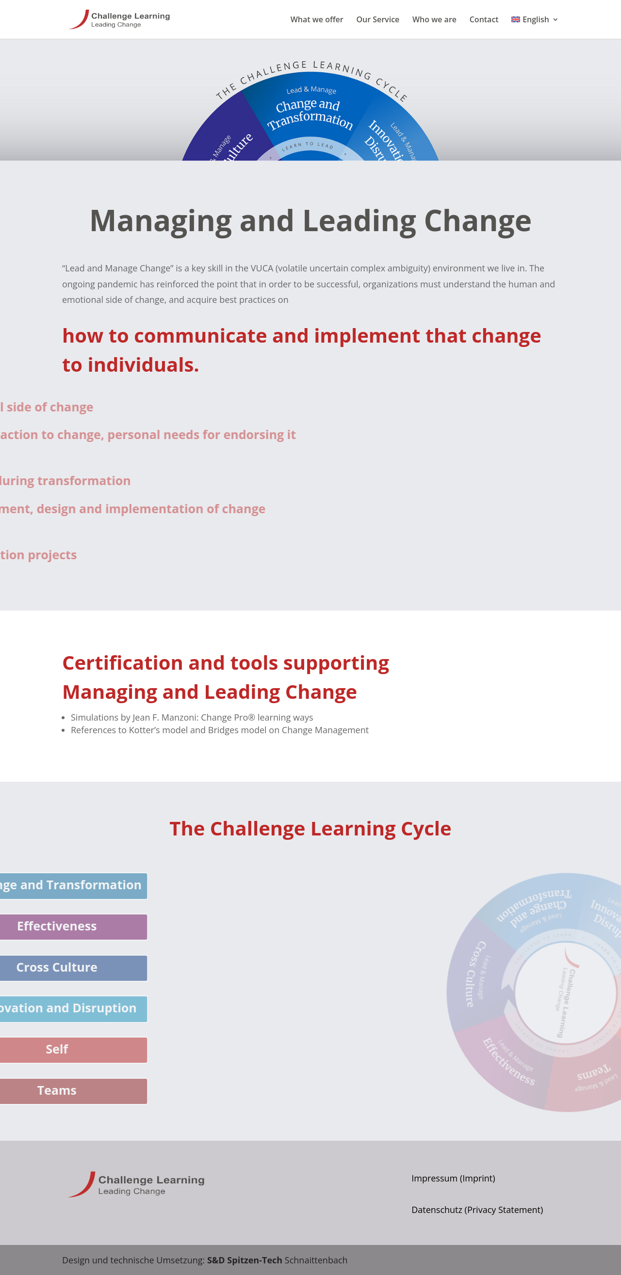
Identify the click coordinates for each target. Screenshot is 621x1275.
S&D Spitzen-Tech (244, 1260)
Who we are (434, 20)
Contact (484, 20)
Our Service (377, 20)
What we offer (317, 20)
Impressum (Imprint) (453, 1178)
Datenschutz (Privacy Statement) (477, 1209)
